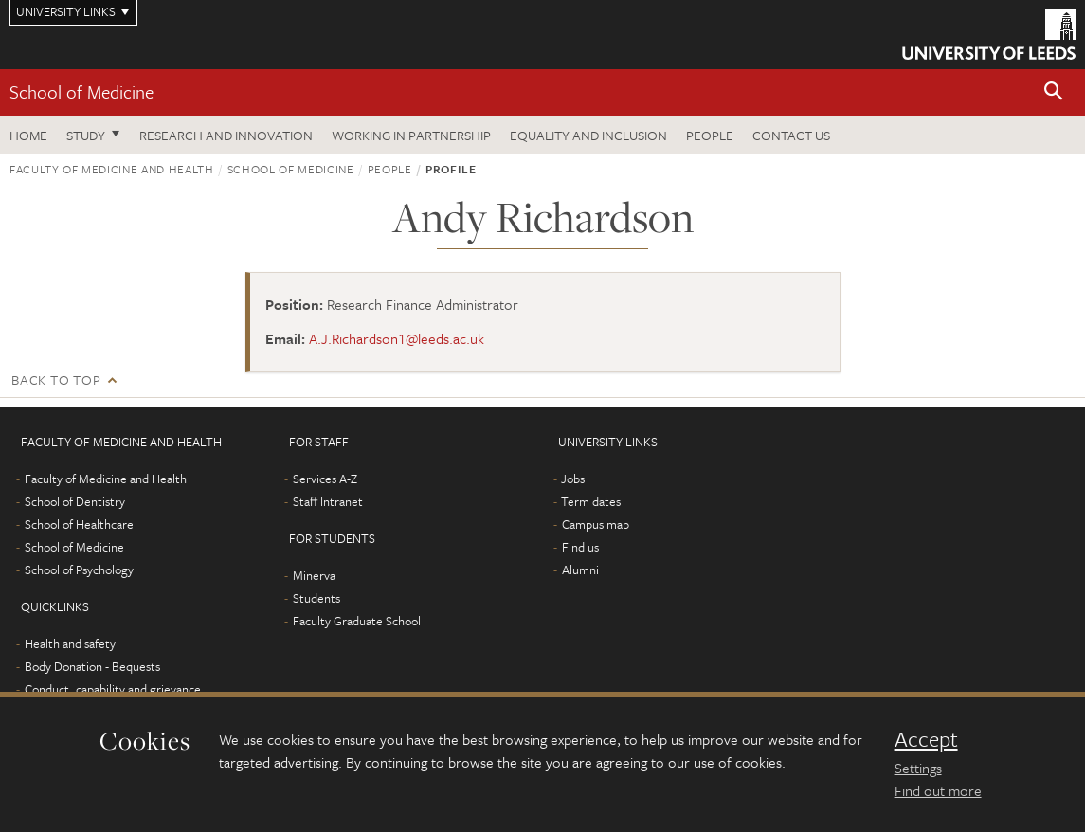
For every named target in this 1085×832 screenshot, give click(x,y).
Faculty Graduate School (357, 620)
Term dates (591, 501)
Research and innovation (226, 135)
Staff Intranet (328, 501)
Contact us (791, 135)
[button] (1054, 92)
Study (85, 135)
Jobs (573, 478)
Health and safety (70, 643)
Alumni (580, 569)
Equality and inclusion (588, 135)
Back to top (55, 379)
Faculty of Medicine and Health (111, 168)
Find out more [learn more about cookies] (938, 790)
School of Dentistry (75, 501)
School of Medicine (81, 91)
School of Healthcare (79, 524)
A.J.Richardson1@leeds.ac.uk (396, 338)
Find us (580, 546)
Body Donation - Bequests (92, 666)
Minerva (314, 575)
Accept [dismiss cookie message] (926, 739)
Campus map (595, 524)
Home (28, 135)
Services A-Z (325, 478)
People (709, 135)
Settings (918, 767)
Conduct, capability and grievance (113, 688)
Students (316, 597)
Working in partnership (411, 135)
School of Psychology (79, 569)
